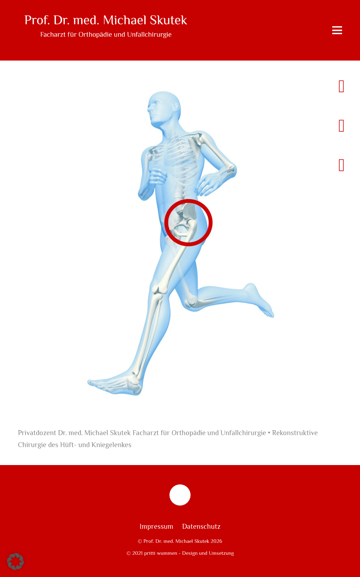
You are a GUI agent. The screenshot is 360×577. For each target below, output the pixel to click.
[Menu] (337, 30)
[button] (15, 561)
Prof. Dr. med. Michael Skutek (176, 541)
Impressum (156, 527)
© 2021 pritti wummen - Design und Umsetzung (180, 553)
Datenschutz (201, 527)
